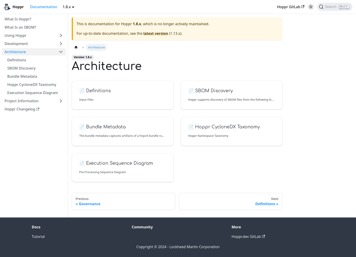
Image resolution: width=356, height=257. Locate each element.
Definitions (16, 59)
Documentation (43, 6)
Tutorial (38, 236)
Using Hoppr (15, 35)
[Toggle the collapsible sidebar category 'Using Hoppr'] (61, 35)
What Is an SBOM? (20, 27)
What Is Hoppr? (18, 19)
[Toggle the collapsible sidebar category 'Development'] (61, 43)
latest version (155, 33)
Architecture (15, 51)
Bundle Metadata (22, 76)
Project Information (22, 100)
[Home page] (76, 47)
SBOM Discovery (21, 68)
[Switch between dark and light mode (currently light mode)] (310, 6)
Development (16, 43)
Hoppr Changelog (22, 109)
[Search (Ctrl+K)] (334, 7)
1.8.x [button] (67, 6)
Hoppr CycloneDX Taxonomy (31, 84)
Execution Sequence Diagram (32, 92)
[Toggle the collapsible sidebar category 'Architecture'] (61, 51)
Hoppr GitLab (290, 6)
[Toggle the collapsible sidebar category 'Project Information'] (61, 101)
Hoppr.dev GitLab (248, 236)
